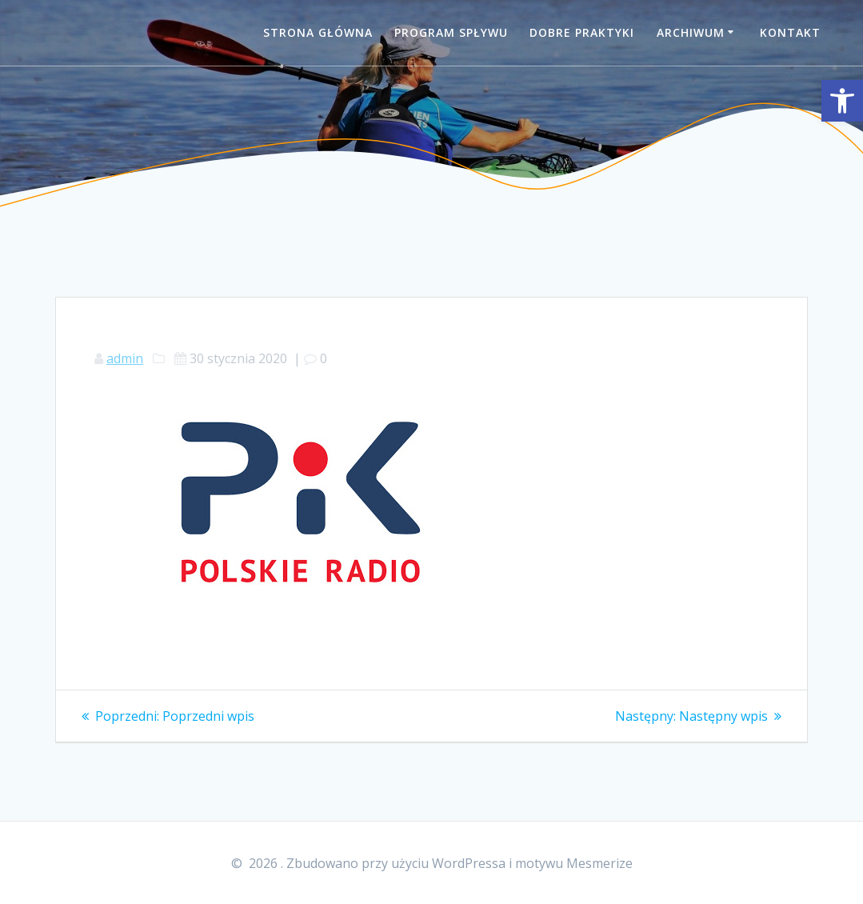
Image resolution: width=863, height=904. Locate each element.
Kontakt (790, 32)
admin (124, 358)
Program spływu (451, 32)
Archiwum (691, 32)
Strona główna (318, 32)
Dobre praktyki (581, 32)
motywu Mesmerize (574, 863)
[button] (842, 101)
